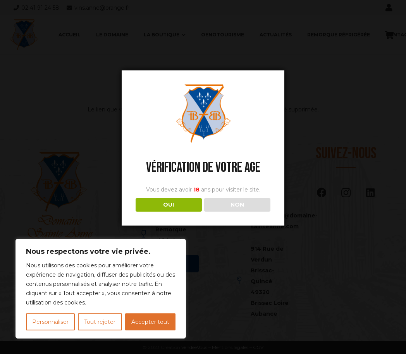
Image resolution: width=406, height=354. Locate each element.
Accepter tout (150, 321)
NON (237, 204)
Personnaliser (50, 321)
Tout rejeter (99, 321)
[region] (100, 289)
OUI (168, 204)
